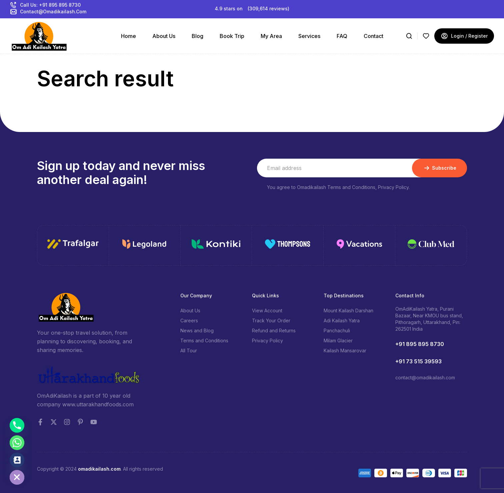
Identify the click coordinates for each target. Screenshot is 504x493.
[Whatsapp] (17, 442)
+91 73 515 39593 (418, 361)
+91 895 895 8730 (419, 344)
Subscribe (439, 168)
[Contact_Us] (17, 460)
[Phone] (17, 425)
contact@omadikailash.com (425, 377)
